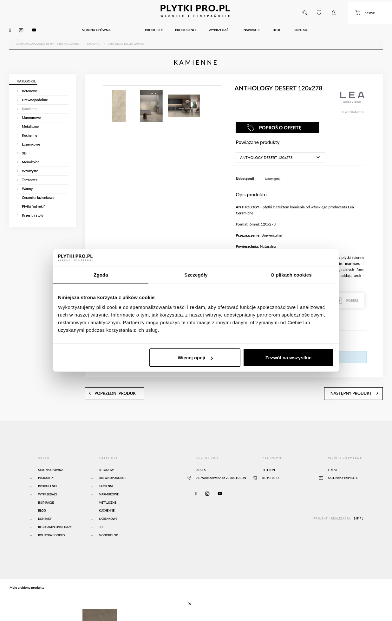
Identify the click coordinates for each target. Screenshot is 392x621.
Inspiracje (46, 490)
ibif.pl (358, 506)
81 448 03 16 (270, 465)
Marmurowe (109, 482)
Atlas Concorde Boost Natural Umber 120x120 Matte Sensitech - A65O (85, 604)
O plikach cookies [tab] (291, 274)
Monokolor (108, 523)
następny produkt (362, 383)
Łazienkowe (108, 506)
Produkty (46, 465)
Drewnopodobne (112, 465)
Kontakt (44, 506)
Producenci (47, 473)
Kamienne (106, 473)
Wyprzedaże (47, 482)
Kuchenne (106, 498)
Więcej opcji (195, 357)
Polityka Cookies (51, 523)
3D (100, 514)
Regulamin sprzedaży (55, 514)
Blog (42, 498)
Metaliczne (107, 490)
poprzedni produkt (105, 383)
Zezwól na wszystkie (288, 357)
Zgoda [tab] (101, 274)
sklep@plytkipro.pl (343, 465)
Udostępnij (272, 172)
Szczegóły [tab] (195, 274)
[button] (305, 10)
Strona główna (50, 457)
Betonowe (107, 457)
